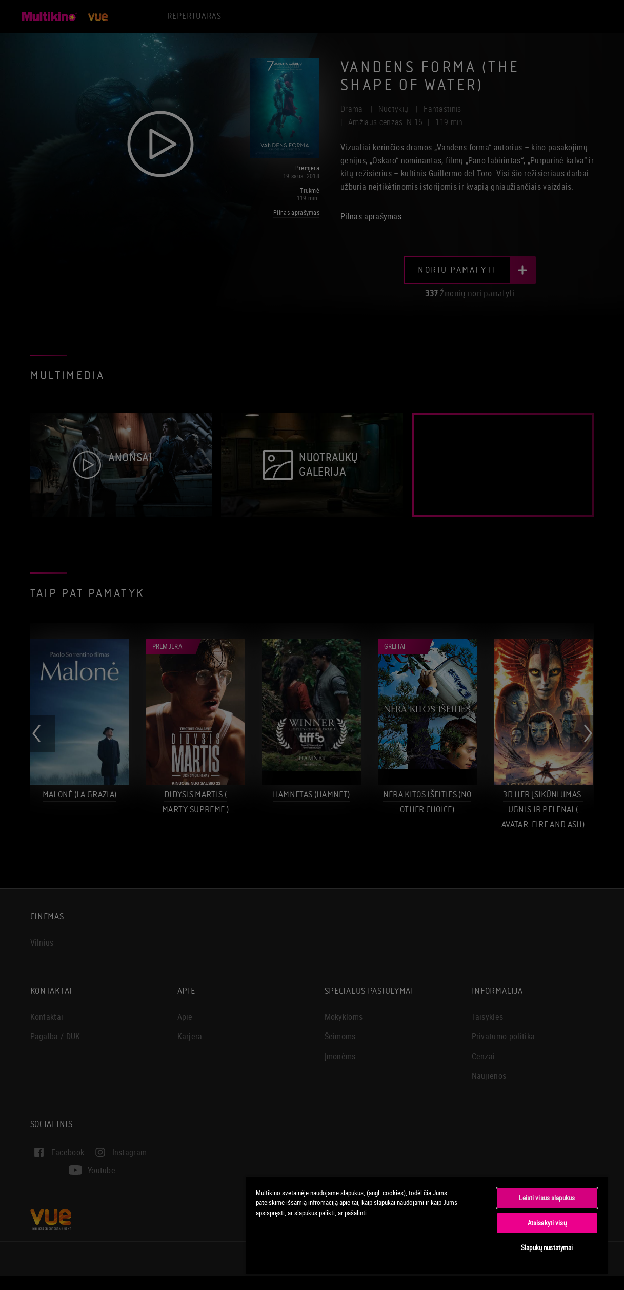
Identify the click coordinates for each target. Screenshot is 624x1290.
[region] (427, 1225)
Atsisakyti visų (547, 1222)
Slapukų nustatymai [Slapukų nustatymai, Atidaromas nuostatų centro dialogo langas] (547, 1247)
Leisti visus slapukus (547, 1197)
